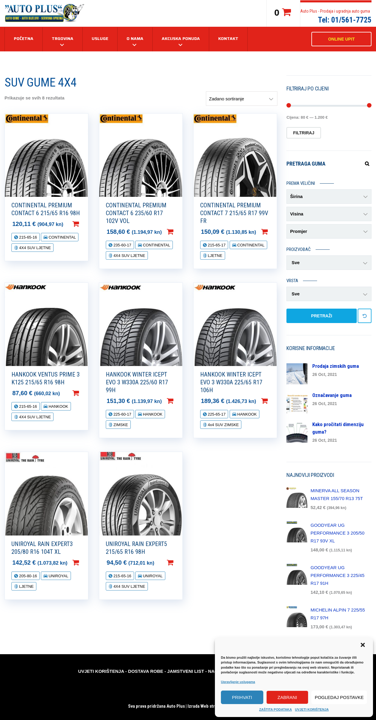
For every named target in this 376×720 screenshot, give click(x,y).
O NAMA (135, 38)
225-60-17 (121, 414)
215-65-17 (216, 245)
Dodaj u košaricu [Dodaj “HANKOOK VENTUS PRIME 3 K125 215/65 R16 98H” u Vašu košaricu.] (85, 393)
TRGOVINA (62, 38)
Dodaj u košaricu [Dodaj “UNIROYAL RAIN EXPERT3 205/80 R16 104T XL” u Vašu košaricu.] (85, 562)
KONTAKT (228, 38)
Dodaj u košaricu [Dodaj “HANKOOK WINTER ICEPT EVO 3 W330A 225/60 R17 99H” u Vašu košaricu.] (179, 401)
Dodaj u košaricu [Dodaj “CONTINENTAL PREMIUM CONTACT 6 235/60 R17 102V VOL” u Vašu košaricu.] (179, 231)
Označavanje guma (332, 395)
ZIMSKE (120, 425)
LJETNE (214, 255)
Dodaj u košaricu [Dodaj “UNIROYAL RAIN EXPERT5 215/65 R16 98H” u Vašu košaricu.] (179, 562)
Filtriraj (303, 132)
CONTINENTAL (61, 237)
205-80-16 (27, 576)
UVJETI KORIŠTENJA (312, 709)
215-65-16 (27, 237)
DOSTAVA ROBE (145, 671)
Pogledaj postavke (339, 697)
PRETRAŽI (321, 315)
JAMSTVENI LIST (185, 671)
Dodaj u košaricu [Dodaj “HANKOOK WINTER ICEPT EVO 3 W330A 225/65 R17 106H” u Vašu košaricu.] (274, 401)
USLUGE (100, 38)
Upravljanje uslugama (238, 682)
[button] (363, 645)
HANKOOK (57, 406)
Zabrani (287, 697)
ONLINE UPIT (341, 39)
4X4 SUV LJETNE (34, 248)
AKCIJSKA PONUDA (181, 38)
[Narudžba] (241, 98)
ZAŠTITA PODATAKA (275, 709)
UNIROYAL (57, 576)
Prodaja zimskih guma (335, 366)
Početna (23, 38)
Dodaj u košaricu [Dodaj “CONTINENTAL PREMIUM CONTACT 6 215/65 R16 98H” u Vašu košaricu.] (85, 224)
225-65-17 (216, 414)
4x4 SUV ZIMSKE (223, 425)
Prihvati (242, 697)
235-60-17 (121, 245)
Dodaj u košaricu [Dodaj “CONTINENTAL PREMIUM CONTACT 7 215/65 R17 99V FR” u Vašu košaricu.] (274, 231)
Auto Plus (176, 706)
